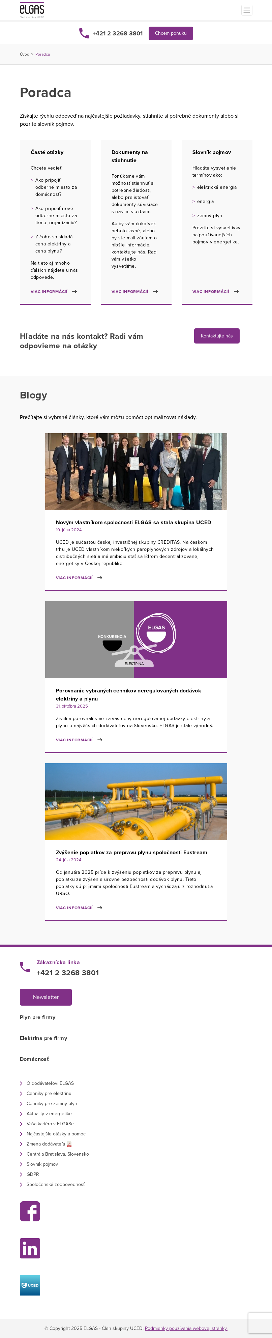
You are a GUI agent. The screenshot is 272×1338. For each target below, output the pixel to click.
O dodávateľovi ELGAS (50, 1083)
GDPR (33, 1174)
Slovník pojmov (42, 1164)
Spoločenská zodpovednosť (56, 1184)
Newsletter (46, 997)
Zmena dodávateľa (46, 1144)
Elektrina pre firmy (43, 1038)
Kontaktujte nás (217, 336)
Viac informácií (49, 291)
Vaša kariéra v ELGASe (50, 1124)
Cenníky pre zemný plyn (52, 1103)
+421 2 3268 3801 (118, 33)
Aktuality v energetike (49, 1114)
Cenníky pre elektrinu (49, 1093)
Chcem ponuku (171, 33)
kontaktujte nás (129, 252)
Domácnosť (34, 1059)
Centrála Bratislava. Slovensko (58, 1154)
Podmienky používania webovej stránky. (186, 1328)
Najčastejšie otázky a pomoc (56, 1134)
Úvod (24, 54)
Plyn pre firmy (38, 1017)
